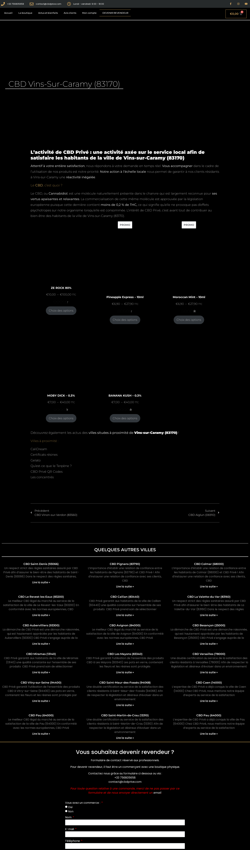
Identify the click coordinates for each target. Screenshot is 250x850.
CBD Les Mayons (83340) (125, 654)
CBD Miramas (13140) (41, 654)
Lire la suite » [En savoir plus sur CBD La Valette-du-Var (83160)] (209, 615)
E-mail (70, 829)
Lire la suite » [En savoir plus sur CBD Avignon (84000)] (125, 644)
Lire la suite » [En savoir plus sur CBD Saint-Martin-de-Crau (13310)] (125, 738)
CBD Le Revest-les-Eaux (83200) (41, 596)
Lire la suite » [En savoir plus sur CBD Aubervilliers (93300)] (41, 644)
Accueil (8, 13)
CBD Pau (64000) (41, 715)
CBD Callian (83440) (124, 596)
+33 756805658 (125, 778)
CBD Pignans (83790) (125, 564)
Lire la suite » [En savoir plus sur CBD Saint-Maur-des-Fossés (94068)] (125, 705)
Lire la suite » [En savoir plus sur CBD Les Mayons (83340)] (125, 672)
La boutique (25, 13)
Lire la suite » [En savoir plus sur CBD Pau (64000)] (41, 734)
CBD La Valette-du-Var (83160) (209, 596)
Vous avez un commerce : (83, 803)
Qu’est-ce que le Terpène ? (51, 466)
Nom (68, 817)
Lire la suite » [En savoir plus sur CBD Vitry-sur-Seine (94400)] (41, 701)
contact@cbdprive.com (125, 782)
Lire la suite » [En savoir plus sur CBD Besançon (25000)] (209, 644)
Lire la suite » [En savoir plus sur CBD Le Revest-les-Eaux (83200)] (41, 615)
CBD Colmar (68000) (209, 564)
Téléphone (73, 841)
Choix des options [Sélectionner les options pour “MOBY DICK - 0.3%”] (61, 418)
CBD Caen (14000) (209, 682)
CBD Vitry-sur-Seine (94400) (41, 682)
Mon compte (89, 13)
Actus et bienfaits (48, 13)
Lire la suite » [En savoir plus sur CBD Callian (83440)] (125, 615)
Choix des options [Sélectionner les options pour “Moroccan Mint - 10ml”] (189, 319)
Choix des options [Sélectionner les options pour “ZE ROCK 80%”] (61, 310)
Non (70, 811)
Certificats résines (44, 455)
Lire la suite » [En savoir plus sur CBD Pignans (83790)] (125, 587)
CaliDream (39, 449)
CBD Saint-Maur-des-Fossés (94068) (125, 682)
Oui (70, 807)
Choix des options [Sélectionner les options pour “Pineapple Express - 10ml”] (125, 319)
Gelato (36, 460)
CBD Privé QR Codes (46, 472)
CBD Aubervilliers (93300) (41, 625)
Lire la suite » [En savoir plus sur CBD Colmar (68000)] (209, 587)
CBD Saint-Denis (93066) (41, 564)
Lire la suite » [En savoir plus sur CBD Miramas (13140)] (41, 672)
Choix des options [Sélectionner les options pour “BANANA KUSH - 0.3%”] (125, 418)
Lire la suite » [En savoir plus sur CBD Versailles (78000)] (209, 672)
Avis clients (70, 13)
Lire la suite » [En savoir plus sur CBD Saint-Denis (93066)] (41, 582)
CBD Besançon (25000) (209, 625)
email (157, 793)
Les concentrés (42, 477)
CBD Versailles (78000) (209, 654)
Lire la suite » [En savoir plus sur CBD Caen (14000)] (209, 701)
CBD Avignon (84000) (125, 625)
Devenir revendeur (115, 13)
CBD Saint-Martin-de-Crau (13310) (125, 715)
